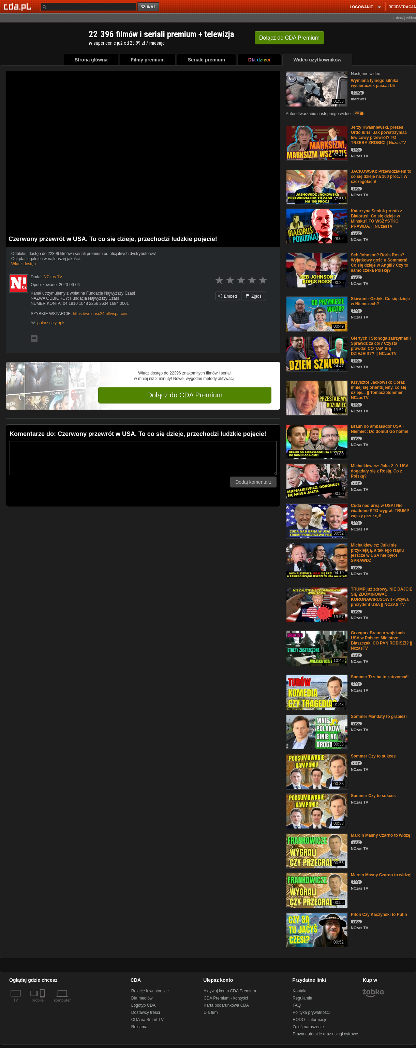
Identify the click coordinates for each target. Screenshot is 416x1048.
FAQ (297, 1005)
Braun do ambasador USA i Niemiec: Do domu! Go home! (379, 429)
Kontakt (300, 991)
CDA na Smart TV (147, 1019)
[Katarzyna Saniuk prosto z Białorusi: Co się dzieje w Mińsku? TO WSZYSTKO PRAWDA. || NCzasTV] (316, 226)
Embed (227, 296)
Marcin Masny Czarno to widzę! (381, 875)
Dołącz (289, 38)
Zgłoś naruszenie (308, 1026)
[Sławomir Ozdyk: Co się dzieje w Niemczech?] (316, 313)
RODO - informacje (310, 1019)
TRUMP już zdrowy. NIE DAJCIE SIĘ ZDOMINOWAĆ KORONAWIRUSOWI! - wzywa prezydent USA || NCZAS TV (381, 597)
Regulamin (302, 998)
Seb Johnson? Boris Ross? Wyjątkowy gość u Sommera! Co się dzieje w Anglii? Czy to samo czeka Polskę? (379, 263)
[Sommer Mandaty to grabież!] (316, 731)
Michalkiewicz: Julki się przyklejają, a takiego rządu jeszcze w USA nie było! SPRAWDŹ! (377, 553)
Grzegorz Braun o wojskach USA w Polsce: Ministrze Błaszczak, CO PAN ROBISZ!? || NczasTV (381, 641)
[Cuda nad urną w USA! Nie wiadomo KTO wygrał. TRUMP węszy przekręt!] (316, 520)
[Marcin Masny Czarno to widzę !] (316, 850)
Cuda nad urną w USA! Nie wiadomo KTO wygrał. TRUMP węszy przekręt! (380, 510)
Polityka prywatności (311, 1012)
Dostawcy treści (145, 1012)
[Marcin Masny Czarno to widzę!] (316, 890)
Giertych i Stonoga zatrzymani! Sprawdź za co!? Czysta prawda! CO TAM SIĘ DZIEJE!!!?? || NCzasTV (381, 346)
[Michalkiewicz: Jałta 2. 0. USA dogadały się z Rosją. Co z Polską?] (316, 481)
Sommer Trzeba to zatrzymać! (379, 677)
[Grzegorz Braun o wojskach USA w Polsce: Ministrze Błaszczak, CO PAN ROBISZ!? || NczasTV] (316, 648)
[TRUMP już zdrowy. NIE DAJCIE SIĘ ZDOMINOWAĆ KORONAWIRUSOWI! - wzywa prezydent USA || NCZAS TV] (316, 604)
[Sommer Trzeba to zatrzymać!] (316, 692)
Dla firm (211, 1012)
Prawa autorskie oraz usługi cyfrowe (325, 1034)
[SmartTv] (43, 1004)
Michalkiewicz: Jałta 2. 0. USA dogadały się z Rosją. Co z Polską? (379, 471)
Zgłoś (254, 296)
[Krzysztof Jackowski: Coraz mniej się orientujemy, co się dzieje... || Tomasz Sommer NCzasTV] (316, 397)
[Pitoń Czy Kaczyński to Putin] (316, 929)
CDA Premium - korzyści (226, 998)
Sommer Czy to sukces (373, 756)
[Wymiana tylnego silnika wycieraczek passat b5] (316, 88)
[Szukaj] (88, 6)
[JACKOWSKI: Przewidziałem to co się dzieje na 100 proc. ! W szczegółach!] (316, 186)
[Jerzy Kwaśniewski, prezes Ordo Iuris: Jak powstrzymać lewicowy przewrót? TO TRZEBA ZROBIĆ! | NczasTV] (316, 142)
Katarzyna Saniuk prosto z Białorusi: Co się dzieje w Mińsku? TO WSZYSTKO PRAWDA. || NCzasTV (376, 219)
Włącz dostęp (23, 263)
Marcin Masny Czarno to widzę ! (382, 835)
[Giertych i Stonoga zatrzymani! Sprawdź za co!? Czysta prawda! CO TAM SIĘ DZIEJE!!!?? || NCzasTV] (316, 353)
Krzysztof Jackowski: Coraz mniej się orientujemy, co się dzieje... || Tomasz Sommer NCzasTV (378, 390)
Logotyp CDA (143, 1005)
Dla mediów (142, 998)
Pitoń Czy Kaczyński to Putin (379, 914)
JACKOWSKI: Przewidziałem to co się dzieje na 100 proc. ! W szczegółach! (381, 176)
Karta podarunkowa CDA (226, 1005)
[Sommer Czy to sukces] (316, 771)
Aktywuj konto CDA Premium (230, 991)
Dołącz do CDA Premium (184, 395)
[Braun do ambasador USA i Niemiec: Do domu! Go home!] (316, 441)
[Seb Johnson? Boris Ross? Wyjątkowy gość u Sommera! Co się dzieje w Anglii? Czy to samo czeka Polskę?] (316, 270)
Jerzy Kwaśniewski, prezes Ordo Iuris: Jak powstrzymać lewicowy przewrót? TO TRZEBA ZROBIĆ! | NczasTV (379, 135)
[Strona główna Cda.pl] (18, 6)
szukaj (148, 7)
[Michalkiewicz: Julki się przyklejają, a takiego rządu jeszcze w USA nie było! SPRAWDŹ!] (316, 560)
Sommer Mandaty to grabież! (379, 716)
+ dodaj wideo (404, 18)
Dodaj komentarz (253, 482)
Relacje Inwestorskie (150, 991)
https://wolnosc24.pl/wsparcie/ (100, 313)
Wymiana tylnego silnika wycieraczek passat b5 (374, 83)
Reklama (139, 1026)
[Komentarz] (143, 458)
